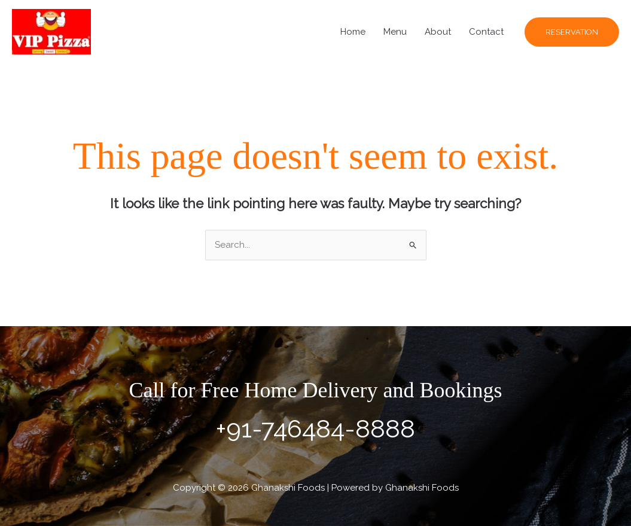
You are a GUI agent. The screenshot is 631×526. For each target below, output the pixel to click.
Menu (395, 31)
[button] (572, 32)
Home (352, 31)
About (438, 31)
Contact (486, 31)
